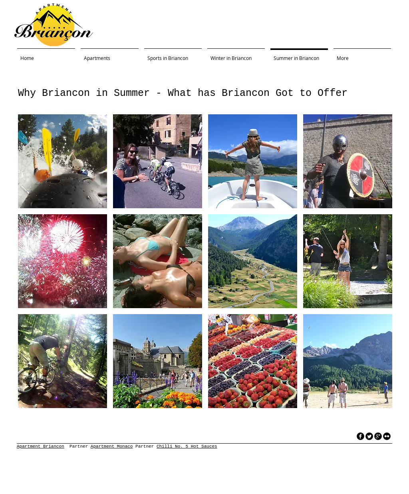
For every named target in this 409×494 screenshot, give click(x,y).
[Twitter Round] (369, 436)
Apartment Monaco (112, 446)
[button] (62, 161)
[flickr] (387, 436)
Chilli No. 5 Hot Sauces (187, 446)
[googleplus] (378, 436)
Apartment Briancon (40, 446)
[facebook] (360, 436)
